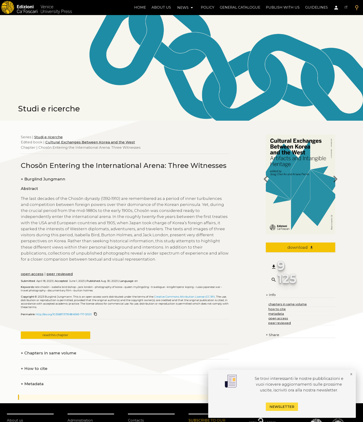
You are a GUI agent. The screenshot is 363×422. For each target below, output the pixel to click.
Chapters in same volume (48, 353)
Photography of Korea (108, 287)
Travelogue (158, 287)
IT (346, 7)
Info (271, 294)
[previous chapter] (266, 180)
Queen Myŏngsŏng (136, 287)
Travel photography (33, 290)
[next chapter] (335, 180)
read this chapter (55, 335)
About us (161, 7)
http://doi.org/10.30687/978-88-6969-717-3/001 (64, 314)
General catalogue (240, 7)
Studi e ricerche (48, 137)
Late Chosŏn (42, 287)
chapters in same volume (287, 304)
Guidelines (316, 7)
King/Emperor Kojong (180, 287)
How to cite (34, 368)
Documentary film (59, 290)
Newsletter (282, 407)
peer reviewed (60, 274)
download (300, 247)
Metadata (32, 384)
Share (272, 335)
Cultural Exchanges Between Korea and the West (90, 142)
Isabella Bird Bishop (64, 287)
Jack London (85, 287)
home (140, 7)
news (186, 7)
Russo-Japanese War (208, 287)
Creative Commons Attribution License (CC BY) (184, 296)
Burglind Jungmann (43, 179)
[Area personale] (336, 7)
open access (32, 274)
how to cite (277, 309)
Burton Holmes (83, 290)
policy (207, 7)
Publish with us (283, 7)
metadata (276, 313)
